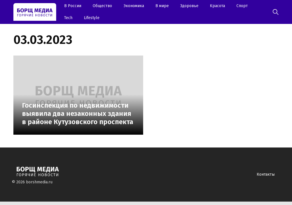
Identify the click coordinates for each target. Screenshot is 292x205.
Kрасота (217, 5)
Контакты (266, 174)
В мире (162, 5)
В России (72, 5)
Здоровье (189, 5)
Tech (68, 17)
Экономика (133, 5)
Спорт (242, 5)
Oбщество (102, 5)
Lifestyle (92, 17)
